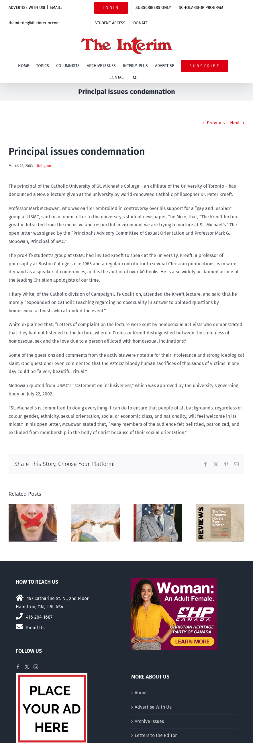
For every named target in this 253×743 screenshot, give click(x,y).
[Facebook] (18, 666)
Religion (44, 166)
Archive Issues (149, 721)
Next (235, 123)
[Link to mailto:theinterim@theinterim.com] (19, 626)
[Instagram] (36, 666)
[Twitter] (27, 666)
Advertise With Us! (153, 707)
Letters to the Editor (156, 735)
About (141, 692)
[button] (135, 77)
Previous (216, 123)
